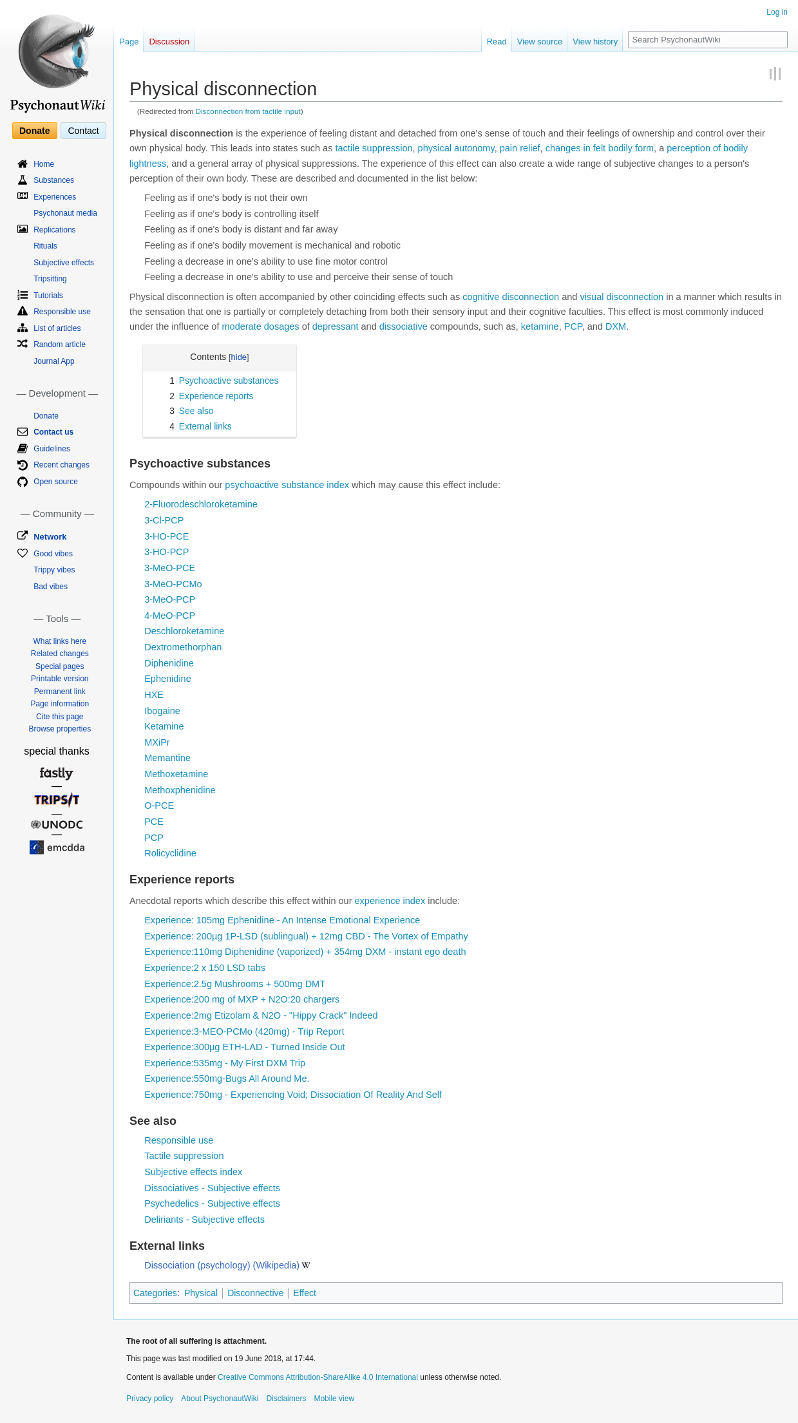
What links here (59, 641)
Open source (55, 481)
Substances (53, 180)
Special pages (59, 666)
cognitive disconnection (510, 297)
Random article (59, 344)
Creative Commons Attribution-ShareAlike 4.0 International (318, 1377)
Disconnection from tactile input (248, 111)
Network (49, 537)
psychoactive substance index (287, 485)
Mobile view (334, 1398)
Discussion (169, 41)
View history (595, 41)
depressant (335, 326)
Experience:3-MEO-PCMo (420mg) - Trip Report (244, 1031)
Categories (155, 1293)
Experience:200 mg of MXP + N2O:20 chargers (241, 999)
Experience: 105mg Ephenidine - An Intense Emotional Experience (282, 920)
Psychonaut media (65, 213)
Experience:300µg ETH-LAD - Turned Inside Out (244, 1047)
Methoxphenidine (179, 790)
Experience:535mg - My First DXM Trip (224, 1063)
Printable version (59, 678)
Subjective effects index (193, 1172)
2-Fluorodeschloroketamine (201, 504)
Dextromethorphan (183, 647)
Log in (777, 12)
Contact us (53, 432)
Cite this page (59, 716)
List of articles (57, 328)
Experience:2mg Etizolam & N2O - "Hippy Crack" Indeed (260, 1015)
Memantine (167, 758)
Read (497, 41)
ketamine (540, 326)
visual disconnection (621, 297)
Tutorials (48, 295)
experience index (390, 901)
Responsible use (178, 1140)
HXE (154, 695)
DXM (615, 326)
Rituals (45, 245)
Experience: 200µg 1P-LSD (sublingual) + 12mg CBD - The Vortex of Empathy (306, 936)
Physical (201, 1293)
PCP (573, 326)
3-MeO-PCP (169, 599)
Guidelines (51, 448)
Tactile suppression (183, 1156)
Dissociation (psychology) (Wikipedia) (221, 1265)
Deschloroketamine (184, 631)
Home (43, 164)
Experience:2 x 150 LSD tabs (204, 968)
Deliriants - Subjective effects (204, 1219)
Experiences (54, 197)
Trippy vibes (54, 569)
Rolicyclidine (170, 853)
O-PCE (159, 805)
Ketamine (164, 726)
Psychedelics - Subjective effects (212, 1203)
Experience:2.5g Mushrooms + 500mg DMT (234, 984)
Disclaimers (286, 1398)
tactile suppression (373, 148)
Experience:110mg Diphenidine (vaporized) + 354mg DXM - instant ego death (305, 952)
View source (540, 41)
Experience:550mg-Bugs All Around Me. (226, 1078)
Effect (304, 1293)
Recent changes (61, 464)
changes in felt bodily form (600, 148)
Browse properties (59, 728)
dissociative (403, 326)
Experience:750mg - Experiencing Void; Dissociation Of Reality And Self (293, 1094)
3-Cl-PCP (164, 520)
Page (128, 41)
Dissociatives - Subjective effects (212, 1188)
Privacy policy (149, 1398)
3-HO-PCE (166, 536)
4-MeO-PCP (169, 615)
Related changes (60, 653)
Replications (54, 229)
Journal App (53, 361)
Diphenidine (169, 663)
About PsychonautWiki (219, 1398)
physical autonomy (456, 148)
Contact (83, 131)
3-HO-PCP (166, 552)
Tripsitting (50, 278)
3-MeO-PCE (169, 568)
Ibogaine (162, 711)
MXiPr (156, 742)
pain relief (520, 148)
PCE (154, 821)
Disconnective (255, 1293)
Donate (34, 131)
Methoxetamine (176, 774)
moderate (241, 326)
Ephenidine (167, 679)
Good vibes (53, 553)
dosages (281, 326)
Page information (59, 703)
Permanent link (60, 691)
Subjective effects (63, 262)
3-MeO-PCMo (173, 584)
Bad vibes (50, 586)
